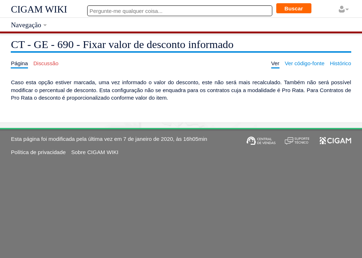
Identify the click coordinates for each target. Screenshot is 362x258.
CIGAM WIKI (39, 9)
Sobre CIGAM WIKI (94, 152)
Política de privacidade (38, 152)
